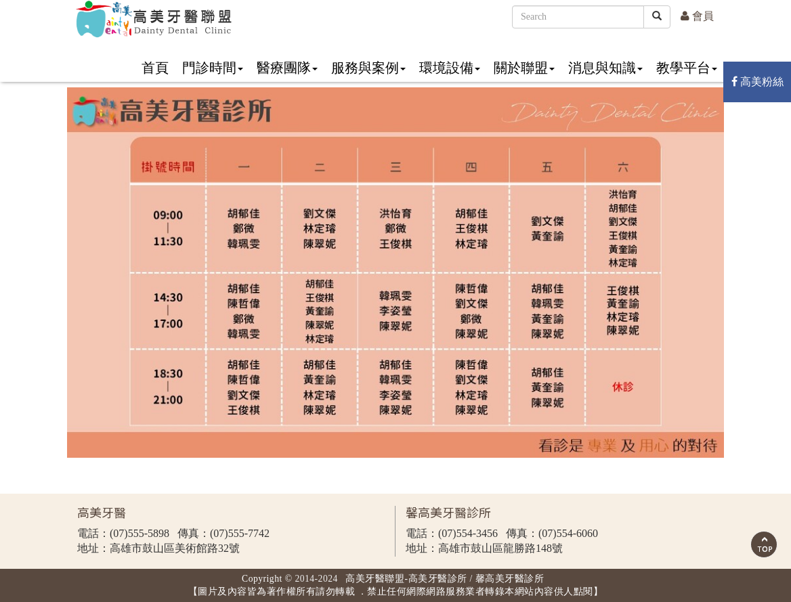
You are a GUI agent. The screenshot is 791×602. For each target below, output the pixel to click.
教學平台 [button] (686, 67)
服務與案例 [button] (368, 67)
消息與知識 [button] (605, 67)
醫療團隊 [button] (287, 67)
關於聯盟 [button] (524, 67)
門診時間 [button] (212, 67)
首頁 (155, 67)
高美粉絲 (757, 81)
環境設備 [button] (449, 67)
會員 (697, 16)
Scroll (763, 544)
